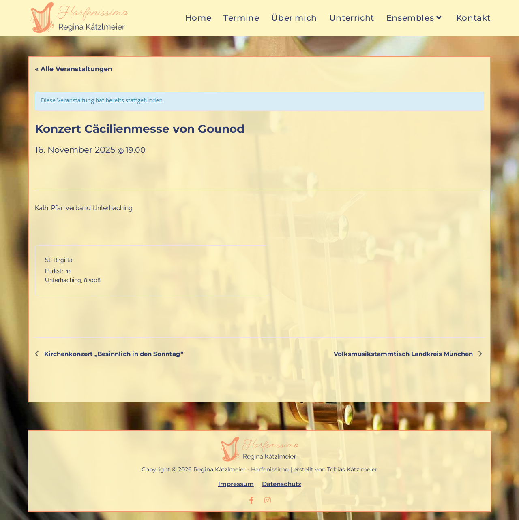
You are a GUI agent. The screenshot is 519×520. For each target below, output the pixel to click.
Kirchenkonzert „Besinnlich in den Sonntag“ (113, 354)
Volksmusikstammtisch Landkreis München (404, 354)
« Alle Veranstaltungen (73, 69)
